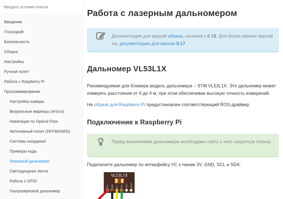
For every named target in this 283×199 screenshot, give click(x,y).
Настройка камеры (27, 101)
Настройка (14, 61)
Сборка (11, 51)
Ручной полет (16, 71)
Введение (13, 22)
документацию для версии (152, 43)
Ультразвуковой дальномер (35, 191)
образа (175, 36)
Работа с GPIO (23, 181)
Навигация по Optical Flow (34, 121)
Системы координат (28, 141)
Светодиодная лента (29, 171)
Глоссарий (13, 32)
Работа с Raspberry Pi (24, 81)
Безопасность (17, 42)
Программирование (22, 91)
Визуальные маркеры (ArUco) (37, 111)
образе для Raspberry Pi (119, 104)
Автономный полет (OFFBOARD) (40, 131)
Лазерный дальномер (29, 161)
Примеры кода (23, 151)
